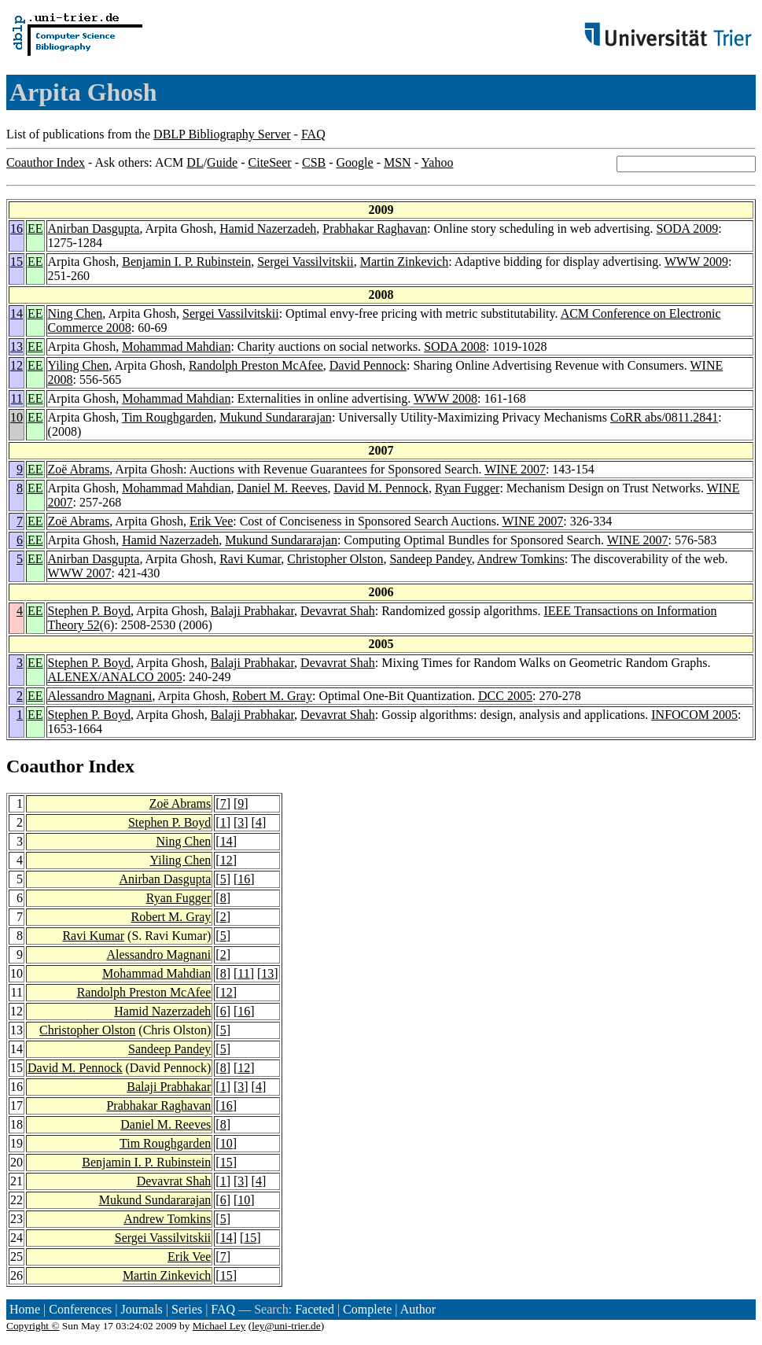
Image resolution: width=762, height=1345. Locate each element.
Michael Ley (219, 1326)
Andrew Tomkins (521, 559)
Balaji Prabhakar (252, 610)
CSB (314, 162)
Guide (222, 162)
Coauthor (44, 766)
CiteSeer (270, 162)
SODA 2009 (688, 228)
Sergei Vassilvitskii (305, 261)
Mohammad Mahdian (176, 346)
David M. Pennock (380, 488)
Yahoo (437, 162)
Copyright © (33, 1326)
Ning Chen (75, 313)
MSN (397, 162)
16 (16, 228)
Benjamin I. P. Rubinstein (186, 261)
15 (16, 261)
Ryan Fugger (467, 488)
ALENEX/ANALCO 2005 (115, 677)
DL (194, 162)
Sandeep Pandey (430, 559)
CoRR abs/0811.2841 (664, 417)
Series (186, 1309)
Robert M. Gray (272, 695)
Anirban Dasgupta (94, 228)
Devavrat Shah (337, 610)
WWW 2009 (696, 261)
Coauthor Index (45, 162)
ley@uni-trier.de (286, 1326)
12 (16, 365)
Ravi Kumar (250, 559)
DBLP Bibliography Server (222, 134)
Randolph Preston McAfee (256, 365)
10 (16, 417)
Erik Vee (211, 521)
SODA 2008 (455, 346)
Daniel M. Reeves (282, 488)
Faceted (314, 1309)
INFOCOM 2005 (694, 714)
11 (17, 398)
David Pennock (368, 365)
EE (35, 228)
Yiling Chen (78, 365)
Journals (141, 1309)
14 (16, 313)
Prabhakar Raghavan (374, 228)
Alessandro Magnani (100, 695)
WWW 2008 (445, 398)
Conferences (80, 1309)
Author (418, 1309)
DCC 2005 (505, 695)
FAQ (313, 134)
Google (355, 162)
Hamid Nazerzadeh (267, 228)
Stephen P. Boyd (89, 610)
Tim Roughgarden (167, 417)
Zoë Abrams (79, 469)
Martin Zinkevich (404, 261)
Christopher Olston (335, 559)
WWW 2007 (80, 573)
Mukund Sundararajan (275, 417)
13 (16, 346)
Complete (367, 1309)
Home (24, 1309)
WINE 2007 (515, 469)
